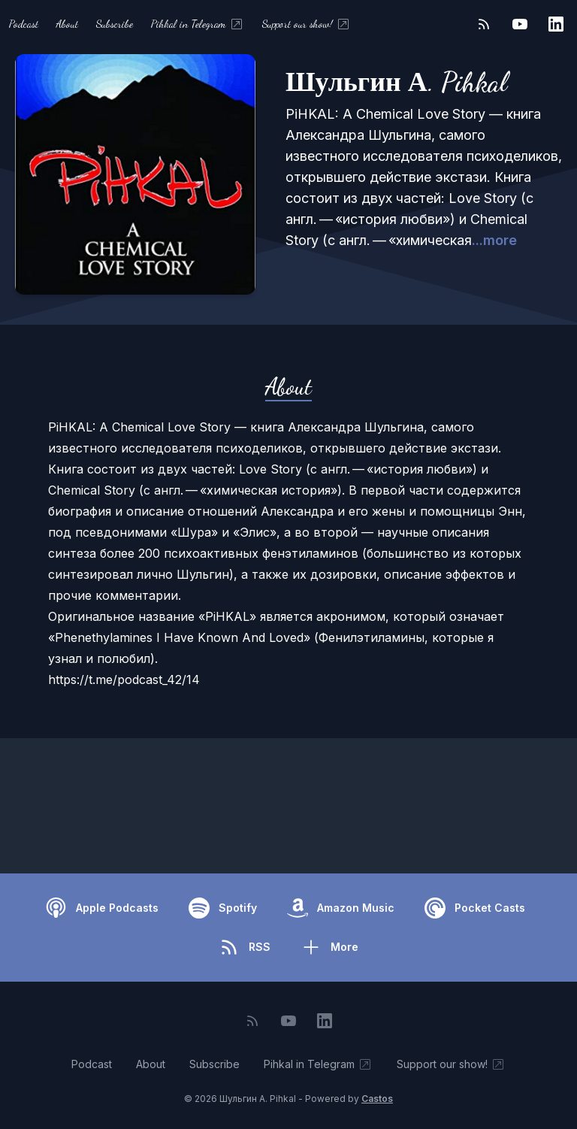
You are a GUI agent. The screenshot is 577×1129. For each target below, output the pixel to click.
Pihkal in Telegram (197, 24)
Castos (377, 1098)
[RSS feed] (484, 24)
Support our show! (306, 24)
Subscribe (114, 23)
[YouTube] (520, 24)
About (67, 23)
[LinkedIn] (556, 24)
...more (494, 240)
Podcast (23, 23)
